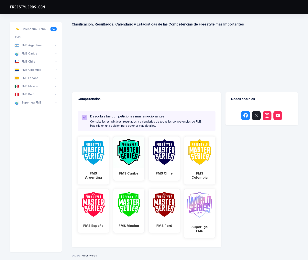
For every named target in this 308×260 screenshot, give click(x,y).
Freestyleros (89, 255)
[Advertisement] (189, 60)
